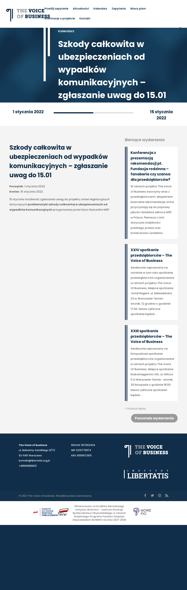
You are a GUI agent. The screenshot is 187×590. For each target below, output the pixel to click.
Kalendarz (100, 8)
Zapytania (119, 8)
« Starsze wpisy (135, 409)
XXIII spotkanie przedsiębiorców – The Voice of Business (151, 336)
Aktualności (81, 8)
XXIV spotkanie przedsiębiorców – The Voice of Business (151, 255)
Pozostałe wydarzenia (154, 418)
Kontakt (84, 18)
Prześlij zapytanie (56, 8)
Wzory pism (138, 8)
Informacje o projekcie (59, 18)
